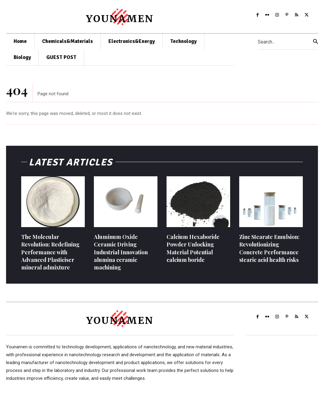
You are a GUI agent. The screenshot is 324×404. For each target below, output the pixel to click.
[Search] (315, 42)
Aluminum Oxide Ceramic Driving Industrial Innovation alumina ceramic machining (121, 253)
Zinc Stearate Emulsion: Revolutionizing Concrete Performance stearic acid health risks (269, 249)
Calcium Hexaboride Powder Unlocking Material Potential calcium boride (193, 249)
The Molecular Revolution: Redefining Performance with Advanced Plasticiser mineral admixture (50, 253)
